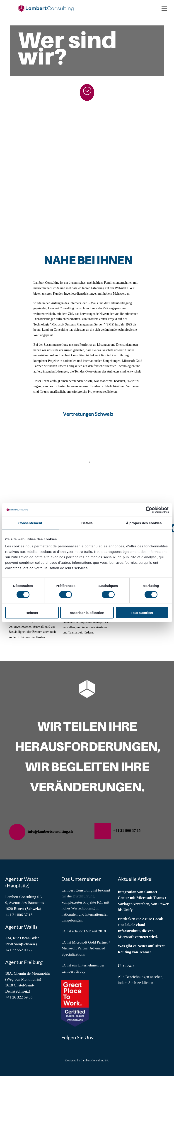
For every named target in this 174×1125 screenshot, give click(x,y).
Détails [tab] (87, 523)
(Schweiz (32, 957)
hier (137, 1031)
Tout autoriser (142, 613)
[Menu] (164, 8)
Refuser (32, 613)
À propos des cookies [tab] (144, 523)
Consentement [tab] (30, 523)
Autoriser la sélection (87, 613)
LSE (87, 980)
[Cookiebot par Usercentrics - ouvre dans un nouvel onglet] (149, 509)
